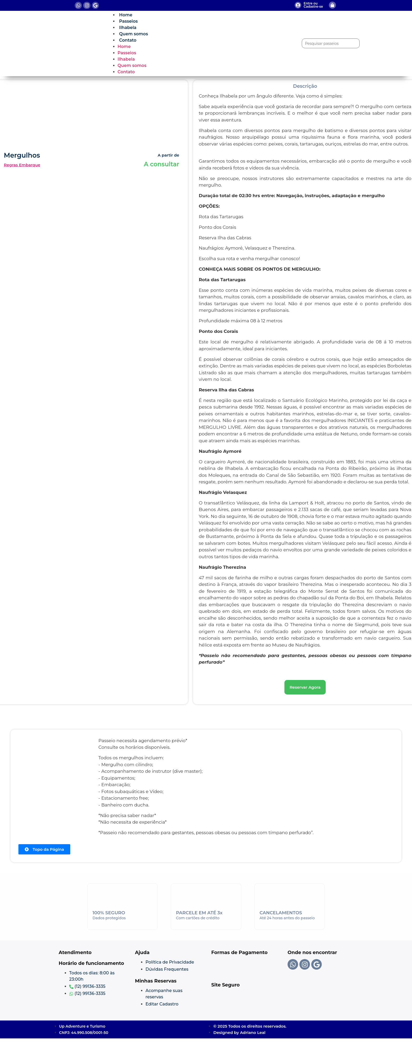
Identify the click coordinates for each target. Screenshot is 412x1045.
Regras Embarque (22, 164)
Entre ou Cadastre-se (313, 4)
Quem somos (133, 33)
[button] (305, 687)
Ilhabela (128, 27)
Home (125, 14)
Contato (127, 40)
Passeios (128, 21)
